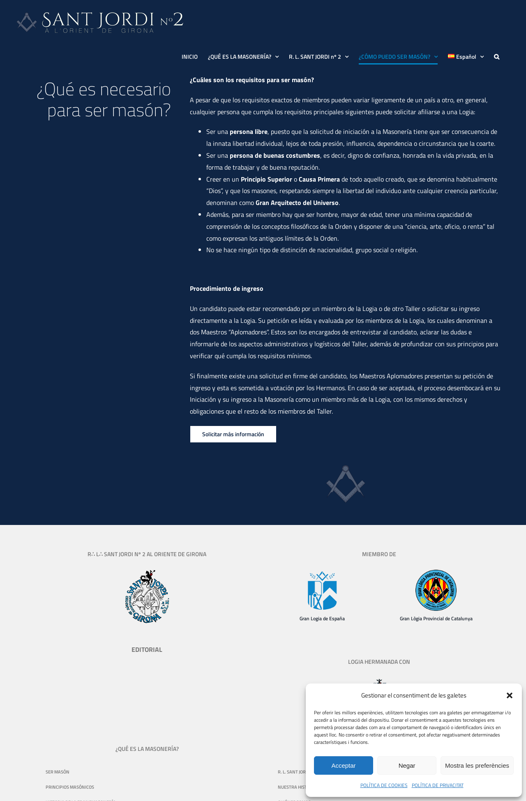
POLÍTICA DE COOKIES (384, 785)
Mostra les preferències (477, 765)
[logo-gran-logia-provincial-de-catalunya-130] (436, 573)
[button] (509, 695)
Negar (407, 765)
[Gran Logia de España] (322, 573)
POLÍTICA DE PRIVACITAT (438, 785)
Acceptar (343, 765)
